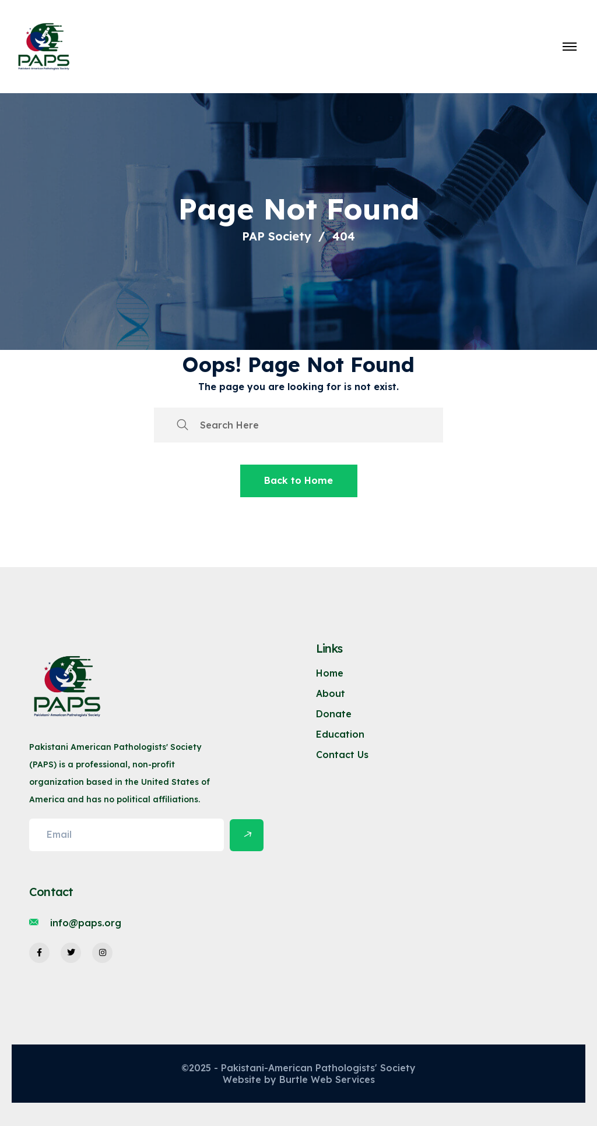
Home (329, 673)
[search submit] (182, 425)
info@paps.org (85, 923)
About (330, 693)
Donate (334, 714)
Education (340, 734)
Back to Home (298, 480)
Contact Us (342, 754)
